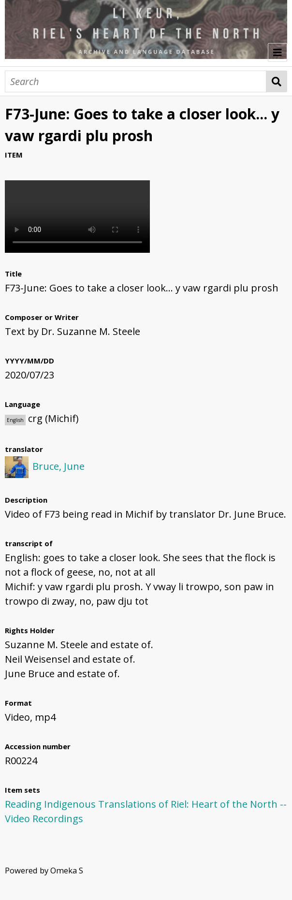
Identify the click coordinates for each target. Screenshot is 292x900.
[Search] (135, 81)
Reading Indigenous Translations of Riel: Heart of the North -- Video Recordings (146, 811)
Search (276, 81)
